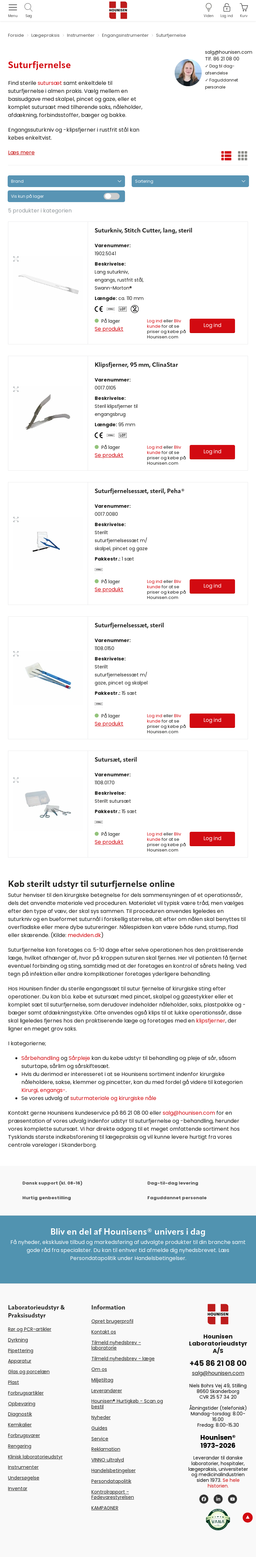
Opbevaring (21, 1403)
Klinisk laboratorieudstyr (35, 1456)
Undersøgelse (23, 1477)
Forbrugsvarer (24, 1435)
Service (99, 1438)
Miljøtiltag (102, 1380)
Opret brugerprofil (112, 1321)
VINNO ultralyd (107, 1459)
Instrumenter (23, 1467)
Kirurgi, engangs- (43, 1090)
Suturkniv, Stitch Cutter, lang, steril (143, 231)
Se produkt (109, 329)
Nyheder (101, 1417)
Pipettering (20, 1350)
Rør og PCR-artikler (29, 1329)
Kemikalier (20, 1424)
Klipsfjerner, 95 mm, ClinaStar (136, 365)
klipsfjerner (210, 1021)
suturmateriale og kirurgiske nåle (113, 1098)
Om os (99, 1369)
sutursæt (50, 83)
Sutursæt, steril (116, 760)
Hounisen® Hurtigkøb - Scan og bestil (127, 1404)
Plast (13, 1382)
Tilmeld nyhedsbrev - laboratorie (116, 1345)
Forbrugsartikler (26, 1393)
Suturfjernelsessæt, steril (129, 626)
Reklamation (105, 1449)
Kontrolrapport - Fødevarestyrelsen (112, 1495)
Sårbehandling (40, 1058)
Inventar (17, 1488)
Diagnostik (20, 1414)
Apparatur (19, 1361)
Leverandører (106, 1390)
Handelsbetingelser (113, 1470)
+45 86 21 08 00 (218, 1363)
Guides (99, 1428)
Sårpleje (79, 1058)
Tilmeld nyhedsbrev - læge (123, 1358)
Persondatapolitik (111, 1481)
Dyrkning (18, 1340)
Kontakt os (103, 1332)
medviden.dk (84, 935)
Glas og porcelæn (29, 1371)
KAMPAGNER (104, 1508)
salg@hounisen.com (228, 51)
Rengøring (19, 1446)
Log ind (154, 321)
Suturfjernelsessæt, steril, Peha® (140, 491)
